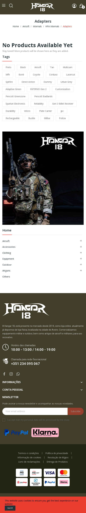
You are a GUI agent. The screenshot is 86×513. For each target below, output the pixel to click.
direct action (28, 81)
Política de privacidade (56, 453)
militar (47, 118)
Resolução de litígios (58, 457)
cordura (53, 74)
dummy (48, 81)
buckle (31, 118)
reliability (38, 103)
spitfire (9, 81)
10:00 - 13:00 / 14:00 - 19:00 (33, 350)
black (23, 67)
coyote (36, 74)
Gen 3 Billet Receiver (62, 103)
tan (52, 67)
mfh (8, 74)
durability (10, 110)
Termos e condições (28, 453)
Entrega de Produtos (57, 462)
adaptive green (13, 89)
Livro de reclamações (29, 462)
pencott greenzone (16, 96)
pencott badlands (43, 96)
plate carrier (45, 110)
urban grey (66, 81)
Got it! (10, 508)
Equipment (8, 258)
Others (6, 276)
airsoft (37, 67)
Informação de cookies (29, 457)
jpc (62, 110)
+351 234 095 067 (25, 364)
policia (62, 118)
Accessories (8, 246)
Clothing (6, 252)
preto (8, 67)
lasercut (70, 74)
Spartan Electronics (15, 103)
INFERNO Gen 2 (38, 89)
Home (6, 230)
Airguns (6, 270)
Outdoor (7, 264)
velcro (27, 110)
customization (62, 89)
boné (21, 74)
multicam (67, 67)
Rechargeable (13, 118)
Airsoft (6, 241)
